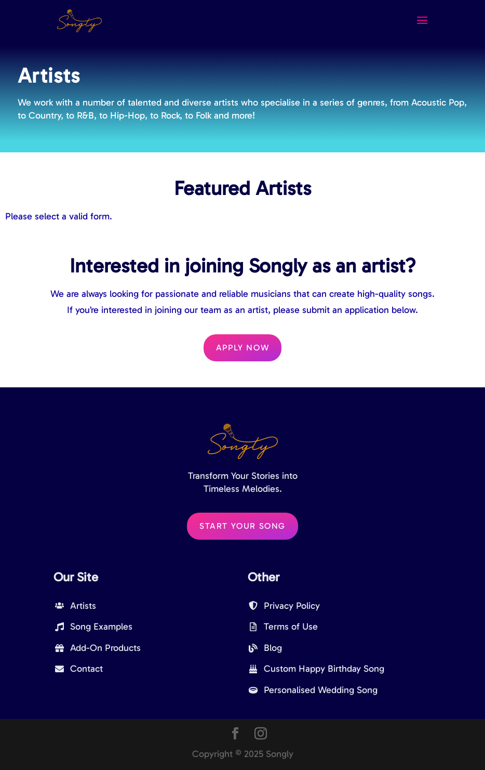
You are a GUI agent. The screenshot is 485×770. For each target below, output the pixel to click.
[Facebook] (235, 735)
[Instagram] (260, 735)
